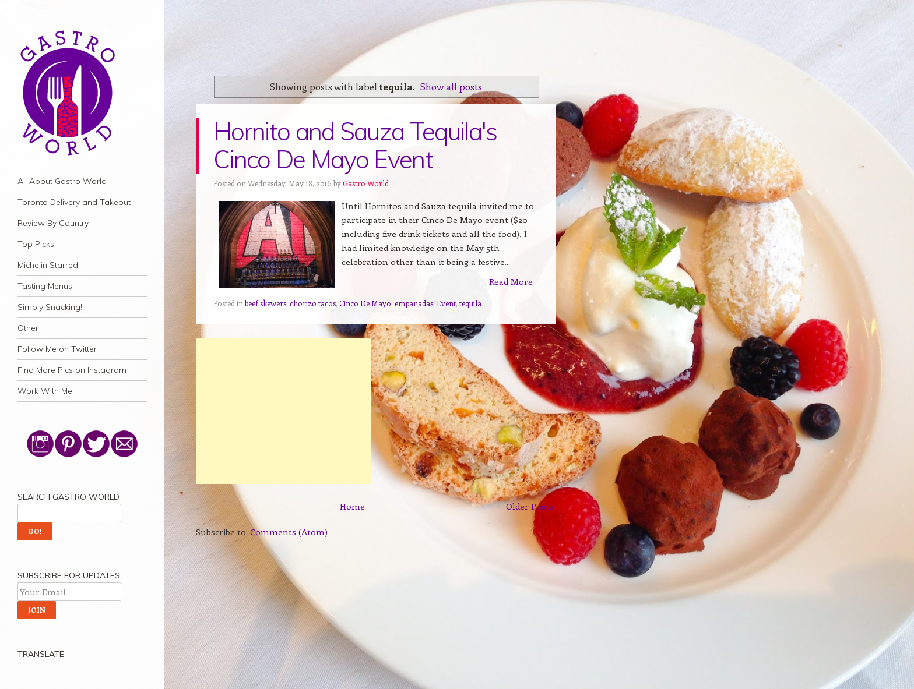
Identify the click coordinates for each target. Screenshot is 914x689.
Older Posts (529, 506)
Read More (511, 281)
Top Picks (35, 244)
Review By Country (53, 223)
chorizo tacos (313, 303)
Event (446, 303)
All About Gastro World (62, 181)
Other (27, 328)
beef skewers (265, 303)
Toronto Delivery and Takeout (74, 202)
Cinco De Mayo (365, 303)
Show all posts (451, 86)
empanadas (414, 303)
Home (352, 506)
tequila (470, 303)
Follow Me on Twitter (57, 349)
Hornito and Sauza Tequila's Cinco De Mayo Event (355, 145)
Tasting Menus (44, 286)
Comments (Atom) (289, 532)
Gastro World (366, 183)
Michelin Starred (47, 265)
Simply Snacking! (49, 307)
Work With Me (44, 391)
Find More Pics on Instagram (71, 370)
